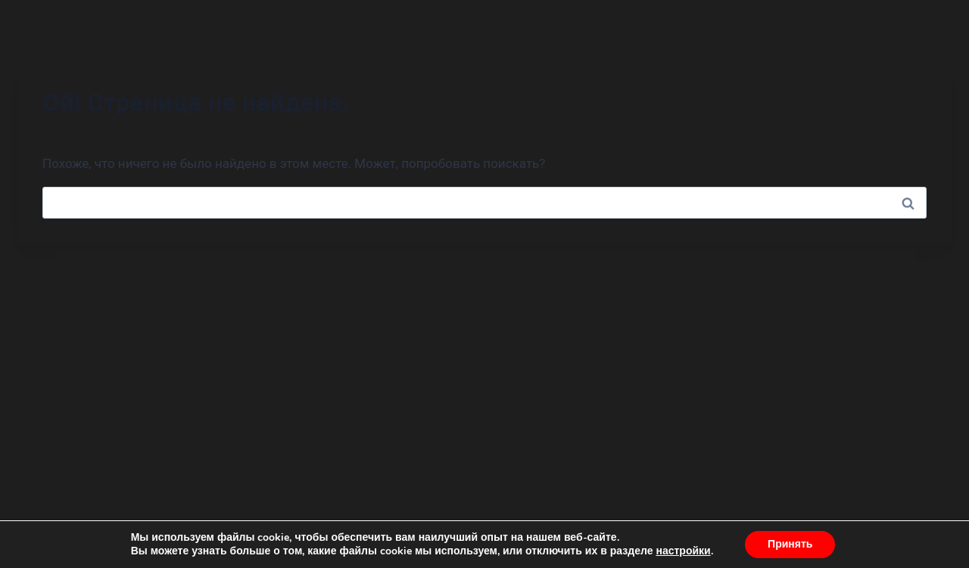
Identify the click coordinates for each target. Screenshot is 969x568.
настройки (683, 551)
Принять (790, 544)
